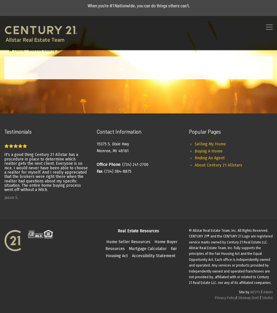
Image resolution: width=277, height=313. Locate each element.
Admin (268, 292)
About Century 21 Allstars (218, 165)
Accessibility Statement (154, 255)
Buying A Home (209, 151)
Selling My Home (210, 144)
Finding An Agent (210, 158)
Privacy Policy (225, 298)
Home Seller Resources (128, 241)
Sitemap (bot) (248, 298)
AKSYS (255, 292)
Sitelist (267, 298)
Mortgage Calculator (148, 248)
